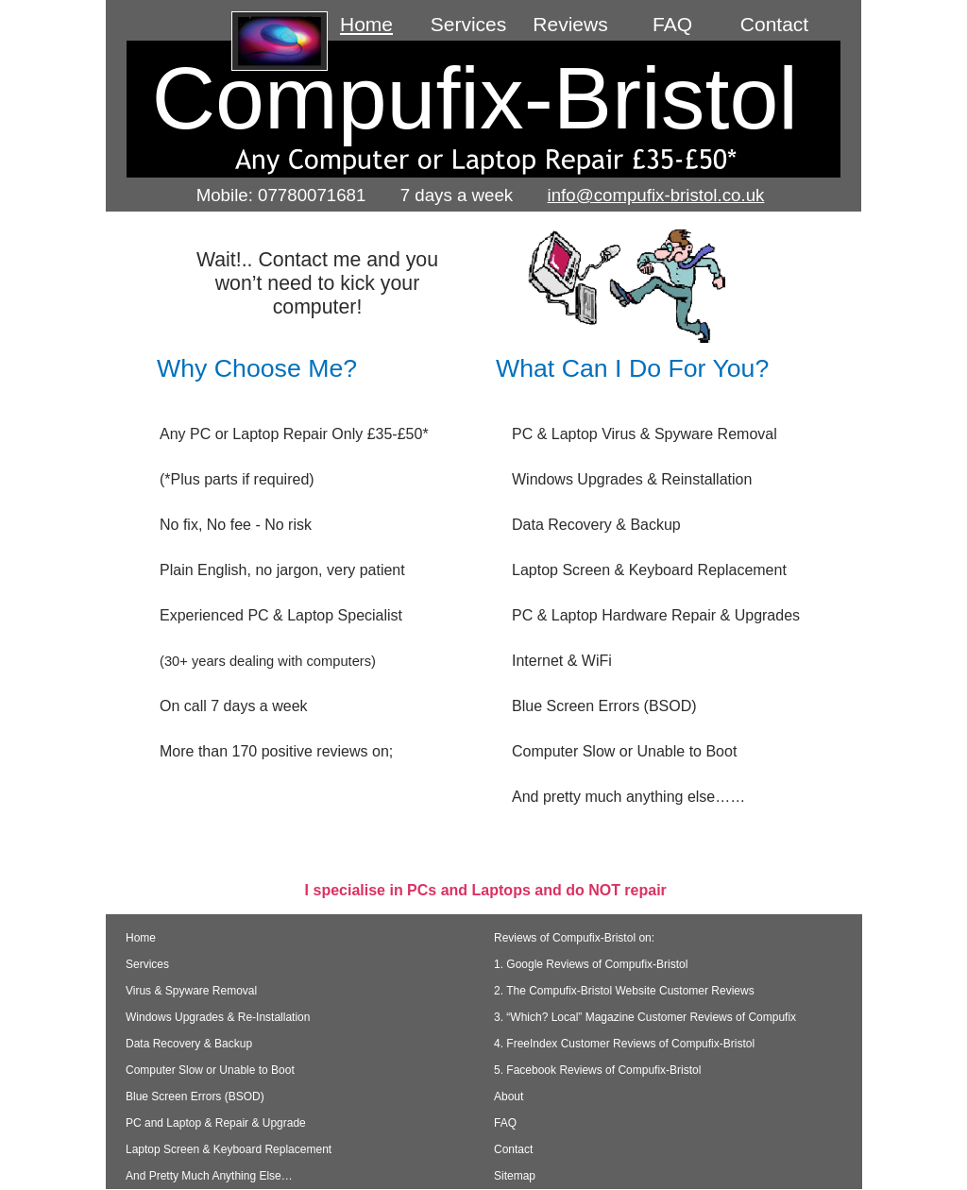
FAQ (505, 1045)
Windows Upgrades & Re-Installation (218, 939)
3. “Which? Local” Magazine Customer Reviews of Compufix (645, 939)
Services (147, 886)
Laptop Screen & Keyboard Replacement (228, 1072)
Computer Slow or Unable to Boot (210, 992)
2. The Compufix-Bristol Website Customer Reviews (624, 913)
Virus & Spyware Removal (191, 913)
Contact (513, 1072)
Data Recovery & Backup (189, 966)
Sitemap (514, 1098)
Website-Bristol (653, 1142)
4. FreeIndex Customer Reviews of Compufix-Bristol (624, 966)
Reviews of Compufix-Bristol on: (574, 860)
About (524, 1019)
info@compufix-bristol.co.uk (656, 195)
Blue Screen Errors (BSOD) (195, 1019)
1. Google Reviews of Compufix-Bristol (590, 886)
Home (141, 860)
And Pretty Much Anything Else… (209, 1098)
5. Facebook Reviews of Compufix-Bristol (597, 992)
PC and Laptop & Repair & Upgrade (216, 1045)
